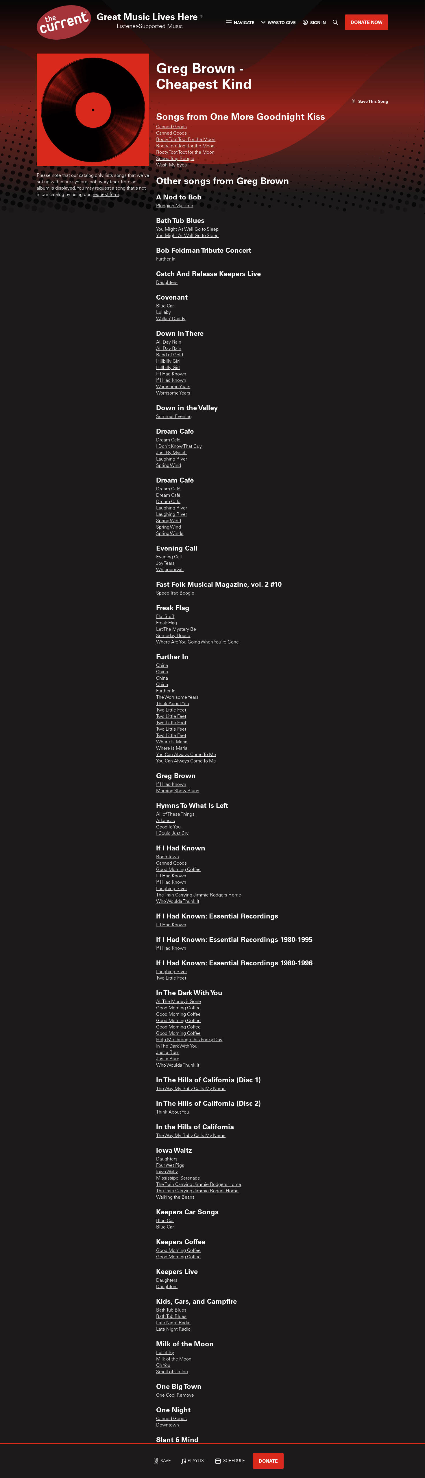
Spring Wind (168, 465)
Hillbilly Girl (168, 361)
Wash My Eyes (171, 165)
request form (106, 194)
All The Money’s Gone (178, 1002)
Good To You (168, 827)
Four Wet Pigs (170, 1165)
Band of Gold (169, 355)
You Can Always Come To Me (186, 755)
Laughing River (171, 459)
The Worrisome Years (177, 697)
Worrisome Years (173, 387)
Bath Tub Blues (171, 1310)
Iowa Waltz (167, 1172)
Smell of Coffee (172, 1372)
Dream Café (168, 489)
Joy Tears (165, 563)
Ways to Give (278, 22)
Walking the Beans (175, 1197)
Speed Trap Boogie (175, 159)
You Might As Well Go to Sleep (187, 229)
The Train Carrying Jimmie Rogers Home (197, 1191)
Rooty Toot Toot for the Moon (185, 146)
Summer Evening (174, 417)
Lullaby (163, 312)
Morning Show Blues (177, 791)
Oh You (163, 1365)
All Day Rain (168, 342)
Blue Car (165, 306)
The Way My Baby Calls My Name (191, 1089)
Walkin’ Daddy (170, 319)
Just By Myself (171, 453)
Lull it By (165, 1353)
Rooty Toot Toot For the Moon (185, 139)
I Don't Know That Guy (179, 446)
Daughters (167, 282)
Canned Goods (171, 127)
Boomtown (167, 857)
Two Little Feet (171, 710)
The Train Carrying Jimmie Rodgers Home (198, 895)
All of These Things (175, 814)
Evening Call (169, 557)
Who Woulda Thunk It (177, 901)
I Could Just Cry (172, 833)
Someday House (173, 636)
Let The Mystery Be (176, 629)
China (162, 665)
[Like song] (369, 101)
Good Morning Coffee (178, 870)
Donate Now (366, 22)
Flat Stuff (165, 617)
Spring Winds (169, 533)
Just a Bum (167, 1052)
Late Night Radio (173, 1323)
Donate (268, 1461)
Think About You (172, 704)
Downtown (167, 1425)
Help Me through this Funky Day (189, 1040)
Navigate (240, 22)
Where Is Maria (171, 742)
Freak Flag (166, 623)
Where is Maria (171, 748)
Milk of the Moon (173, 1359)
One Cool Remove (175, 1395)
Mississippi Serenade (178, 1178)
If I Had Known (171, 374)
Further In (165, 259)
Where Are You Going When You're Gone (197, 642)
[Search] (335, 22)
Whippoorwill (170, 570)
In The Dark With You (176, 1046)
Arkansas (165, 821)
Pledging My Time (174, 206)
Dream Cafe (168, 440)
